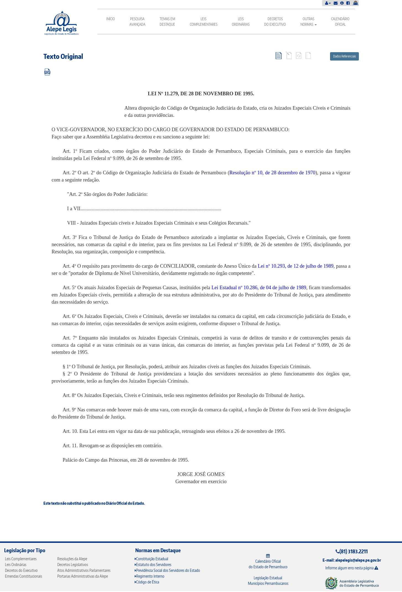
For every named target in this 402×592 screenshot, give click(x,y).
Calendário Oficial (340, 22)
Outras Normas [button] (308, 22)
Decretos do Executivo (275, 22)
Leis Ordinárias (241, 22)
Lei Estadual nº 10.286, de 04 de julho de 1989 (258, 287)
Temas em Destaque (167, 22)
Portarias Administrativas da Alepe (82, 576)
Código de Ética (147, 582)
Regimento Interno (149, 576)
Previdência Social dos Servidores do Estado (167, 570)
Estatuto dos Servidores (153, 564)
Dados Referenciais (344, 56)
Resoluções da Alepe (72, 558)
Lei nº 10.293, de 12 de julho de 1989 (296, 266)
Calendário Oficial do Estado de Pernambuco (268, 561)
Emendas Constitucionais (23, 576)
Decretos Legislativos (72, 564)
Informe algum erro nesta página (351, 567)
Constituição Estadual (151, 558)
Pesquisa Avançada (137, 22)
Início (110, 19)
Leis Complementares (203, 22)
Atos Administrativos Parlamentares (83, 570)
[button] (328, 3)
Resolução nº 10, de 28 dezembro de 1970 (272, 172)
